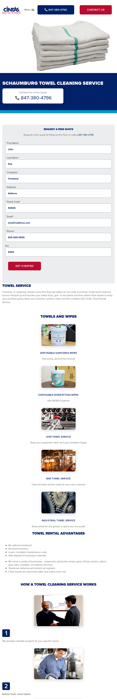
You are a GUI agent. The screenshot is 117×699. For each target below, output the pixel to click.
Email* (10, 216)
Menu (29, 10)
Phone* (10, 231)
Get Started (24, 266)
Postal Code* (13, 201)
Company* (12, 172)
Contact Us (96, 10)
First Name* (13, 143)
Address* (11, 187)
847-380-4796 (36, 97)
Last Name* (13, 157)
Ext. (7, 246)
